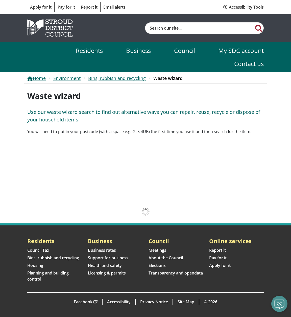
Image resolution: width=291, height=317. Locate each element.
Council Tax (38, 250)
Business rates (102, 250)
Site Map (186, 302)
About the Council (166, 258)
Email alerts (114, 7)
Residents (89, 50)
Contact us (249, 63)
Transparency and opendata (176, 273)
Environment (67, 78)
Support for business (108, 258)
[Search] (258, 28)
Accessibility (119, 302)
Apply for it (41, 7)
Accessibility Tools (246, 7)
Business (138, 50)
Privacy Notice (154, 302)
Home (39, 78)
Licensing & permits (107, 273)
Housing (35, 265)
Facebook (83, 302)
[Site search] (199, 28)
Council (184, 50)
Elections (157, 265)
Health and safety (105, 265)
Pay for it (66, 7)
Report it (89, 7)
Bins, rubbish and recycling (117, 78)
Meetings (157, 250)
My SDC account (241, 50)
